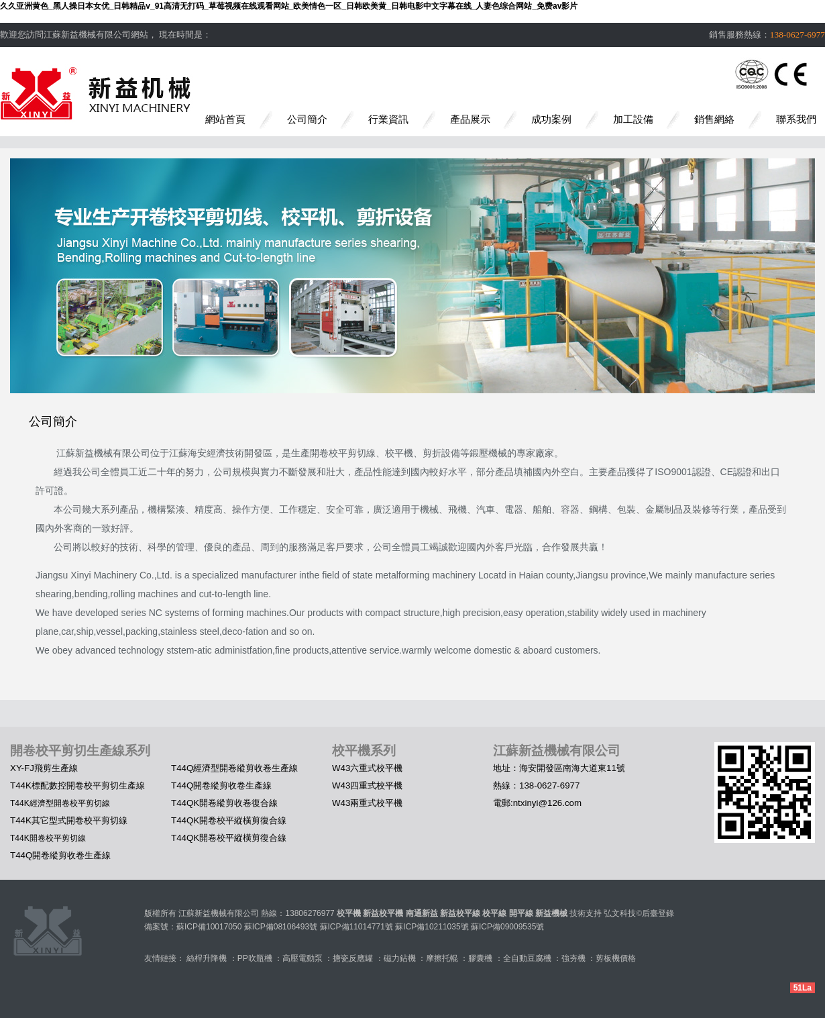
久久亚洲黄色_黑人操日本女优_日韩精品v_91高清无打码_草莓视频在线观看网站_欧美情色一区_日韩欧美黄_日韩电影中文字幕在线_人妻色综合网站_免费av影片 (289, 6)
